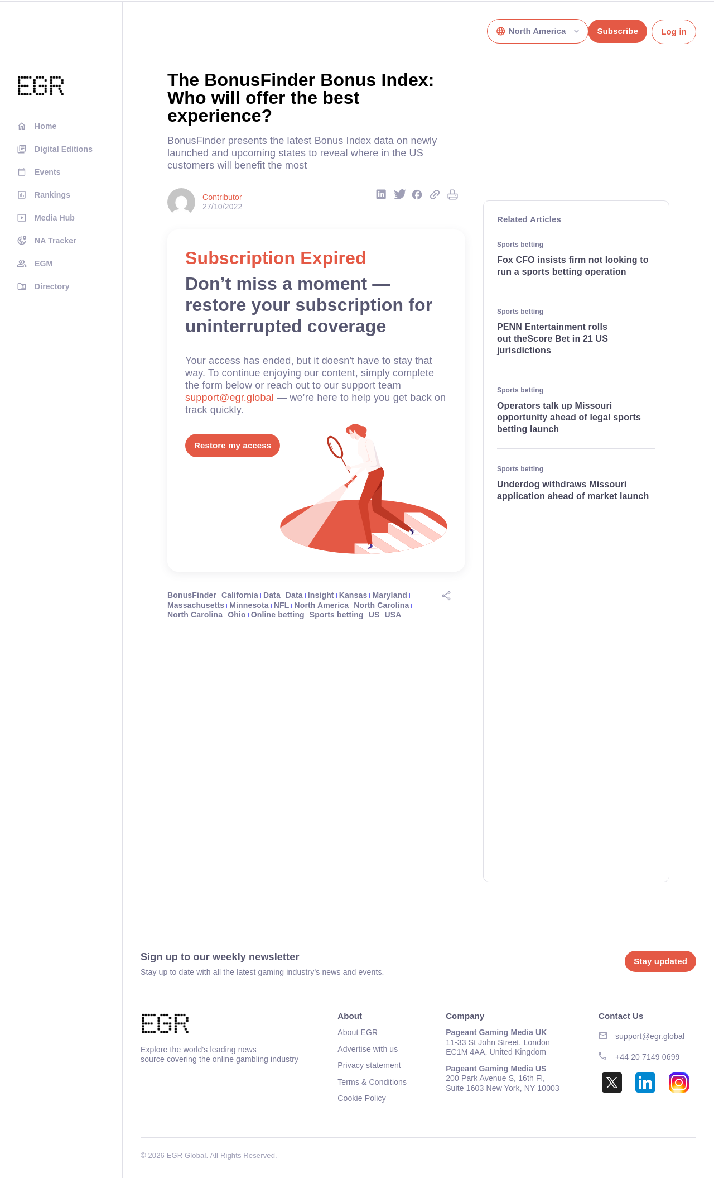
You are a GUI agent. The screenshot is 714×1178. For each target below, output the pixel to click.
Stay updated (660, 961)
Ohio (236, 614)
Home (45, 126)
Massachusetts (195, 605)
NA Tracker (55, 240)
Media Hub (55, 217)
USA (392, 614)
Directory (52, 286)
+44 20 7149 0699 (647, 1056)
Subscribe (617, 31)
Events (48, 171)
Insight (321, 595)
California (239, 595)
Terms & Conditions (372, 1082)
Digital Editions (64, 149)
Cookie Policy (361, 1098)
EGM (43, 263)
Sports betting (337, 614)
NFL (282, 605)
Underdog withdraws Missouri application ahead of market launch (574, 490)
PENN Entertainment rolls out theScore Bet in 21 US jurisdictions (552, 338)
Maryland (389, 595)
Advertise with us (367, 1049)
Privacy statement (369, 1065)
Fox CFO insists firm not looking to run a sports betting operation (573, 265)
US (374, 614)
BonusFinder (191, 595)
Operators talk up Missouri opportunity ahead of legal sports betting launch (569, 417)
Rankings (52, 194)
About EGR (357, 1032)
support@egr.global (229, 397)
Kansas (353, 595)
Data (272, 595)
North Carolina (381, 605)
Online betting (278, 614)
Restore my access (232, 445)
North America (321, 605)
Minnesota (249, 605)
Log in (674, 31)
